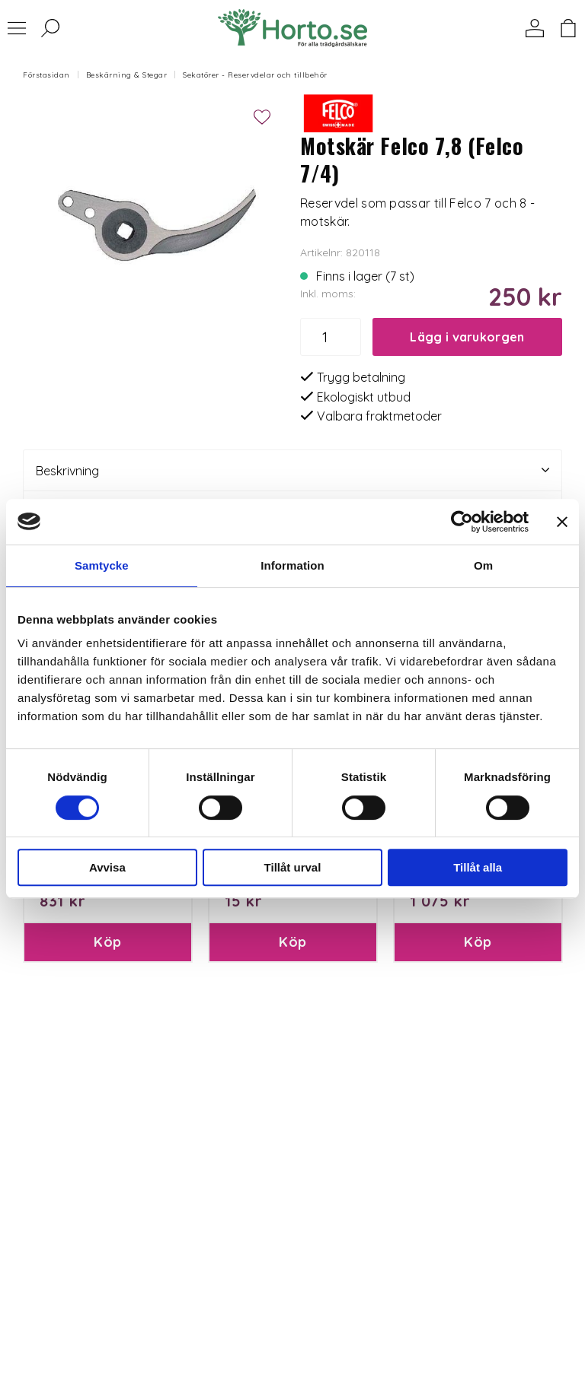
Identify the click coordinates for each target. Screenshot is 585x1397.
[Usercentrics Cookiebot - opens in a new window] (462, 521)
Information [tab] (292, 565)
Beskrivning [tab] (292, 470)
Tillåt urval (292, 867)
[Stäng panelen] (562, 521)
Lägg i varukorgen (467, 336)
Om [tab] (483, 565)
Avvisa (107, 867)
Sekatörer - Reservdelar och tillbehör (255, 75)
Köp (107, 942)
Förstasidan (46, 75)
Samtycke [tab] (102, 565)
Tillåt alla (477, 867)
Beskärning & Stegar (127, 75)
